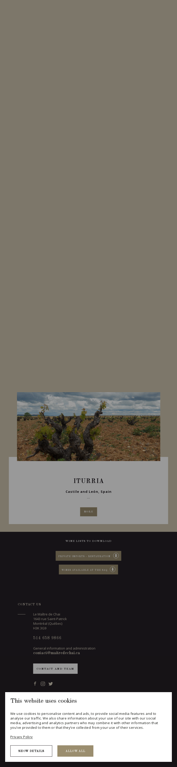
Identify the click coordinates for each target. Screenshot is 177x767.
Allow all (75, 751)
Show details (31, 751)
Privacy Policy (21, 736)
